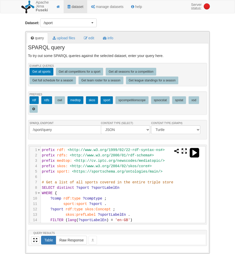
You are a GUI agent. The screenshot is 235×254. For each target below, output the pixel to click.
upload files (64, 38)
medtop (75, 100)
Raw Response (71, 240)
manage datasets (107, 7)
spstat (179, 100)
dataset (75, 7)
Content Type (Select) (117, 123)
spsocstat (160, 100)
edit (89, 38)
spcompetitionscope (131, 100)
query (37, 38)
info (108, 38)
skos (92, 100)
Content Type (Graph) (166, 123)
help (136, 7)
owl (59, 100)
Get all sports (41, 71)
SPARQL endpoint (42, 123)
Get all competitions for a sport (80, 71)
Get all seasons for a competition (131, 71)
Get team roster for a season (101, 80)
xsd (193, 100)
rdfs (46, 100)
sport (106, 100)
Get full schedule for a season (52, 80)
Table (48, 240)
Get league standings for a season (152, 80)
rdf (34, 100)
